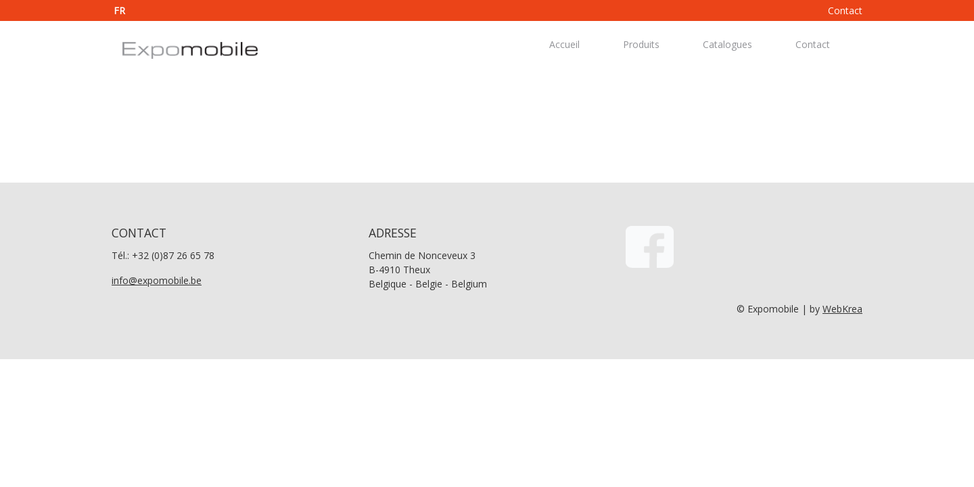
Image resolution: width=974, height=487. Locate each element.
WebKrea (842, 308)
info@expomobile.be (157, 280)
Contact (845, 10)
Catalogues (727, 44)
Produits (641, 44)
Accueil (564, 44)
